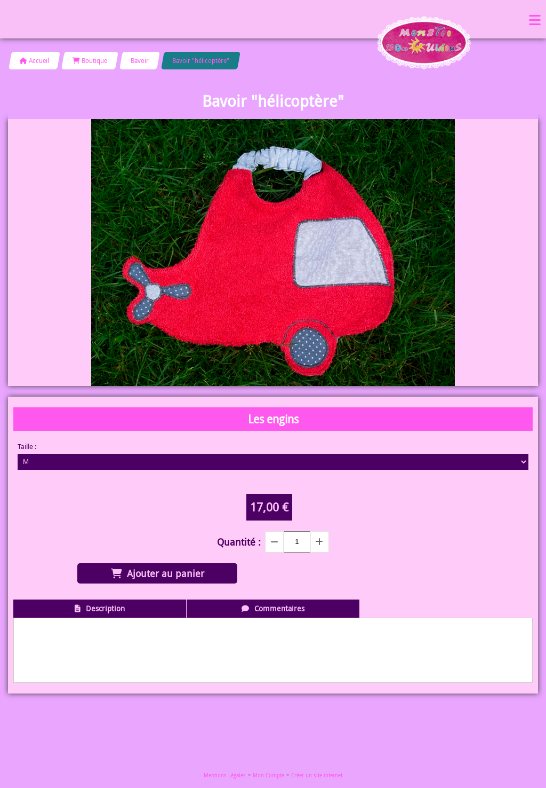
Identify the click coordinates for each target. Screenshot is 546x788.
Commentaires (279, 608)
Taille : (27, 446)
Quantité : (239, 541)
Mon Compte (268, 775)
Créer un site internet (316, 775)
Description (105, 608)
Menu (535, 19)
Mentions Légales (225, 775)
